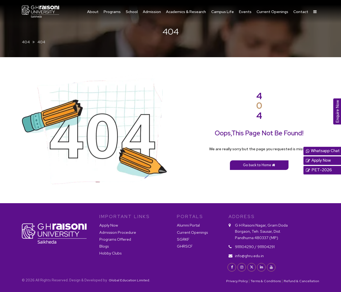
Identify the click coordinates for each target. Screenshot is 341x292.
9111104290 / (246, 246)
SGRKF (183, 239)
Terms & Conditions (266, 281)
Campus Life (222, 11)
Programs (112, 11)
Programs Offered (115, 239)
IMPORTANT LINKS (124, 216)
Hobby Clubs (110, 253)
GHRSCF (185, 246)
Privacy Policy (237, 281)
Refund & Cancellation (301, 281)
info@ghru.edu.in (249, 255)
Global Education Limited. (129, 280)
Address (242, 216)
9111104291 (266, 246)
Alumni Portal (188, 225)
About (93, 11)
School (132, 11)
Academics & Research (186, 11)
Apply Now (108, 225)
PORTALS (190, 216)
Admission (152, 11)
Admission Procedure (117, 232)
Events (245, 11)
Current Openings (272, 11)
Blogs (104, 246)
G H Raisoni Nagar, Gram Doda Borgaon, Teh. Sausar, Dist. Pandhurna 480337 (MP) (261, 231)
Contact (300, 11)
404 (26, 41)
